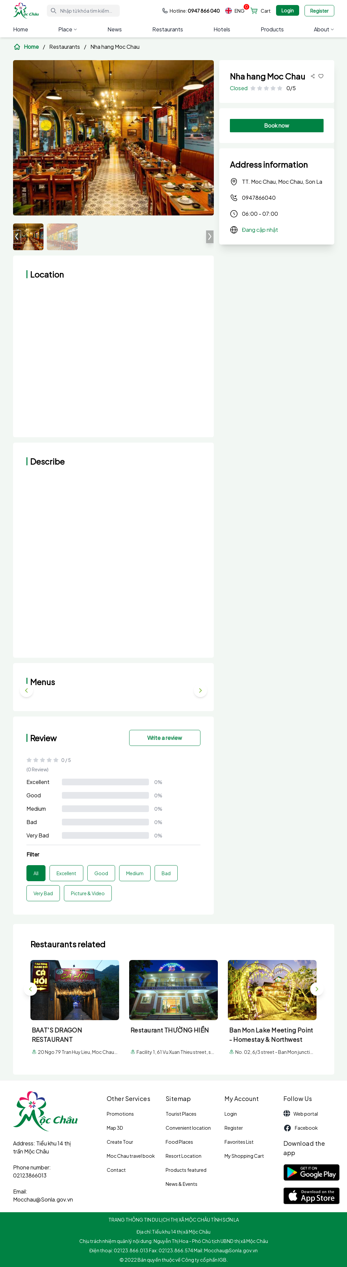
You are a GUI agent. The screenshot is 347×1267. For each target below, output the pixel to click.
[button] (210, 237)
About (324, 29)
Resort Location (183, 1156)
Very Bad (37, 835)
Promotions (120, 1114)
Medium (36, 808)
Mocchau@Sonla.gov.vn (43, 1199)
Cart (266, 11)
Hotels (221, 29)
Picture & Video (88, 893)
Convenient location (188, 1128)
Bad (31, 821)
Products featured (186, 1170)
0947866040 (253, 198)
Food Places (179, 1142)
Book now (276, 125)
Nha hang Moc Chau (115, 46)
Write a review (164, 737)
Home (20, 29)
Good (33, 795)
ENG (235, 10)
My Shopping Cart (244, 1156)
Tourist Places (181, 1114)
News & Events (181, 1184)
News (114, 29)
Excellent (38, 781)
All (35, 873)
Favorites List (239, 1142)
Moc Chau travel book (131, 1156)
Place (67, 29)
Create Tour (120, 1142)
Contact (116, 1170)
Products (272, 29)
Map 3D (115, 1128)
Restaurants (167, 29)
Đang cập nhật (260, 229)
